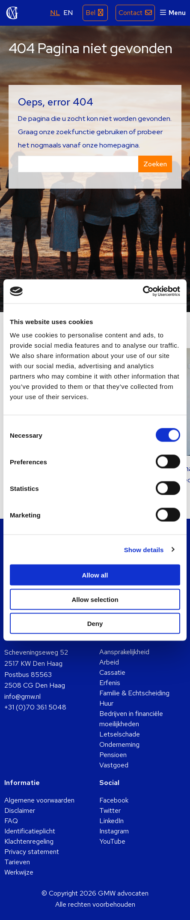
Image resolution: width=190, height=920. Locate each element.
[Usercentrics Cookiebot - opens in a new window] (142, 291)
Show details (144, 549)
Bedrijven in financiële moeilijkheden (131, 718)
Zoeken (155, 163)
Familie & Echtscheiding (134, 693)
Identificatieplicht (29, 831)
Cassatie (112, 672)
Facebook (113, 800)
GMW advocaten (12, 12)
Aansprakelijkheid (124, 651)
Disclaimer (19, 810)
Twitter (110, 810)
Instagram (114, 831)
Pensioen (113, 754)
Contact (130, 12)
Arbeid (109, 662)
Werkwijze (18, 872)
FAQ (11, 820)
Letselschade (119, 734)
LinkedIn (111, 820)
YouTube (112, 841)
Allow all (95, 575)
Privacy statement (31, 851)
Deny (95, 623)
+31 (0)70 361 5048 (35, 707)
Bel (90, 12)
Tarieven (17, 861)
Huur (106, 703)
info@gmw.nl (22, 696)
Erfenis (109, 682)
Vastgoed (113, 765)
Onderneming (119, 744)
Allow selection (94, 599)
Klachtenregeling (28, 841)
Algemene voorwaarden (39, 800)
